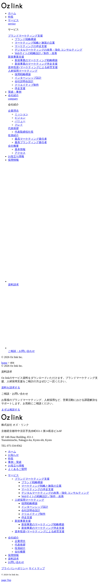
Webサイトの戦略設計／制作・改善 (36, 53)
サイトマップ (37, 568)
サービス (13, 20)
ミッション (21, 114)
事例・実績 (14, 462)
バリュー (20, 121)
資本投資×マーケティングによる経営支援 (33, 67)
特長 (10, 16)
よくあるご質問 (17, 469)
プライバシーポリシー (14, 568)
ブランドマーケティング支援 (25, 35)
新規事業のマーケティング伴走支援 (36, 63)
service (12, 23)
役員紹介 (13, 135)
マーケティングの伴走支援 (31, 46)
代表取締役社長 (24, 131)
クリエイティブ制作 (27, 84)
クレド (19, 124)
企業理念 (13, 110)
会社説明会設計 (24, 81)
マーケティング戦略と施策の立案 (35, 42)
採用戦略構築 (23, 74)
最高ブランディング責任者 (31, 142)
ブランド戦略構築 (25, 39)
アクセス (20, 152)
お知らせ (13, 455)
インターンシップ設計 (28, 77)
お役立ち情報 (16, 156)
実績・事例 (14, 91)
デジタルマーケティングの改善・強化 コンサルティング (48, 49)
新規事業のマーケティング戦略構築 (36, 60)
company (13, 98)
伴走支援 (20, 88)
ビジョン (20, 117)
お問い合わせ (16, 562)
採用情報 (13, 159)
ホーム (12, 13)
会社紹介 (13, 95)
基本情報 (20, 149)
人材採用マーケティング (22, 70)
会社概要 (13, 145)
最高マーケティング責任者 (31, 138)
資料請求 (13, 558)
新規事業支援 (16, 56)
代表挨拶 (13, 128)
